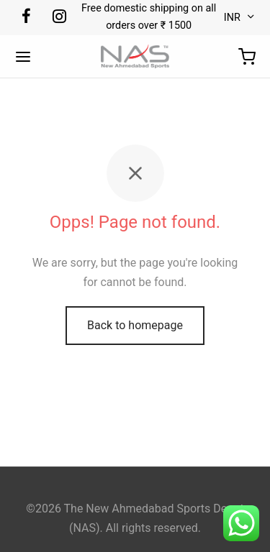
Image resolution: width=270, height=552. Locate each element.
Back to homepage (135, 325)
